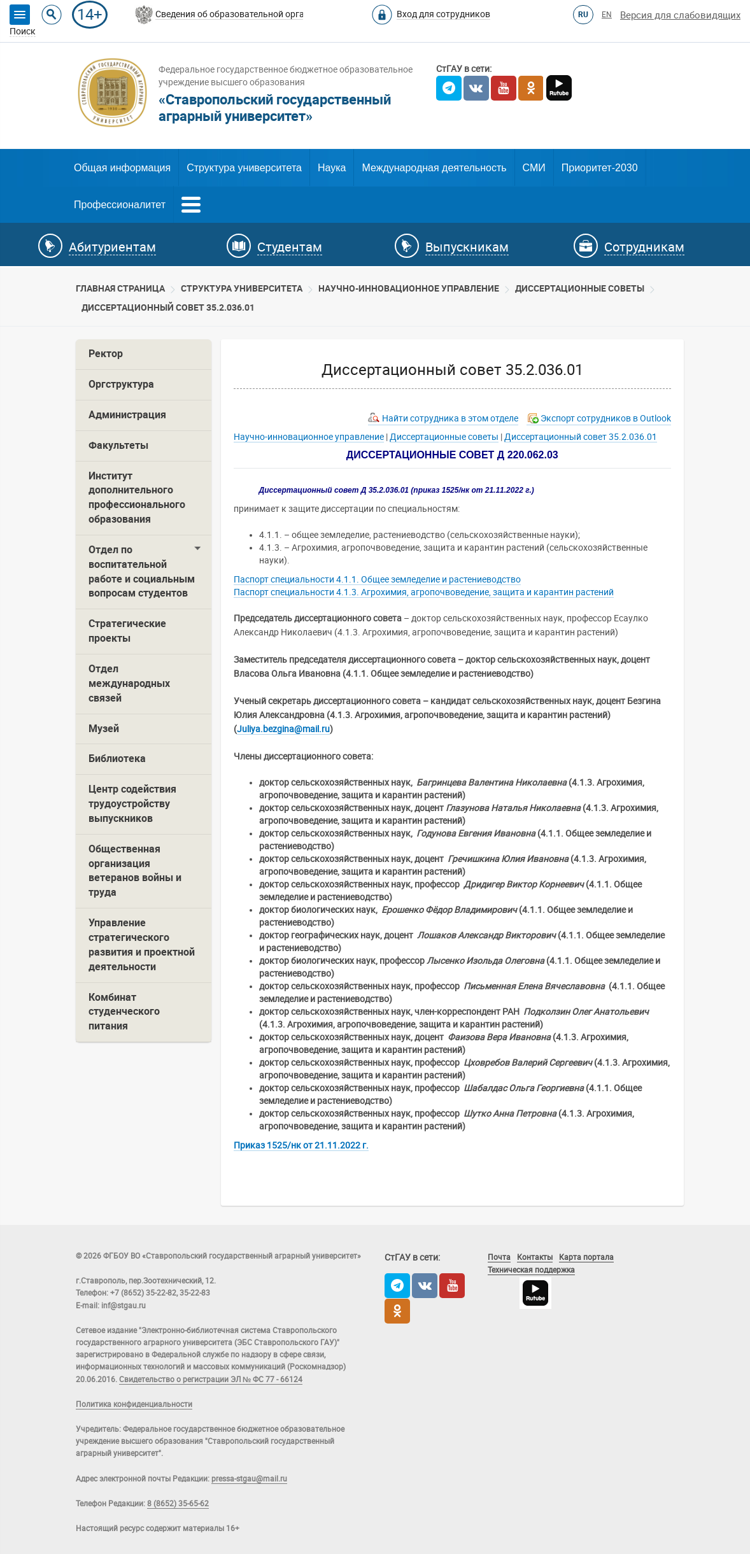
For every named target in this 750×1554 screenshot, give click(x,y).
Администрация (127, 415)
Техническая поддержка (531, 1270)
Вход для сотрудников (443, 14)
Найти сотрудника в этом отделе (450, 418)
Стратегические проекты (127, 631)
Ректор (105, 354)
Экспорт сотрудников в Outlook (606, 418)
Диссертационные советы (579, 288)
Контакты (535, 1257)
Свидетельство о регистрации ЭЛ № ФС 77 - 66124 (210, 1379)
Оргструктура (121, 384)
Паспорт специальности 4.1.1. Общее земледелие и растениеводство (377, 579)
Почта (499, 1257)
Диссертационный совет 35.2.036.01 (168, 307)
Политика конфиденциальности (134, 1404)
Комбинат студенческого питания (124, 1012)
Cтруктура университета (241, 288)
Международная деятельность (434, 167)
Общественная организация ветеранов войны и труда (134, 871)
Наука (332, 167)
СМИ (534, 167)
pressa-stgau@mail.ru (249, 1478)
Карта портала (586, 1257)
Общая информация (122, 167)
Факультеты (118, 445)
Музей (103, 729)
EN (607, 14)
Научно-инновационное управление (408, 288)
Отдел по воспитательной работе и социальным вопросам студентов (141, 572)
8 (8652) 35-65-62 (178, 1503)
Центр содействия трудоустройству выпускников (132, 803)
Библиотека (117, 758)
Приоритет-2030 (600, 167)
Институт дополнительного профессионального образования (136, 498)
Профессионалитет (120, 204)
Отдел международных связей (129, 683)
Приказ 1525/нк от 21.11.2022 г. (301, 1145)
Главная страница (120, 288)
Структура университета (244, 167)
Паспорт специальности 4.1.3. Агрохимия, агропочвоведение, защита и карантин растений (424, 592)
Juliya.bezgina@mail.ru (283, 729)
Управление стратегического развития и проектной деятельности (141, 945)
